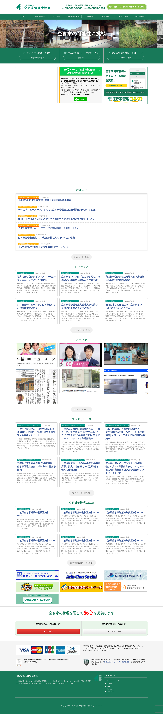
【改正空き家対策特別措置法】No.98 (124, 512)
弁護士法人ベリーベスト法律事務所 (116, 662)
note (109, 686)
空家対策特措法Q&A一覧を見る (81, 563)
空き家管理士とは (37, 58)
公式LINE (110, 692)
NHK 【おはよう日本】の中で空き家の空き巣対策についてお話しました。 (56, 218)
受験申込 (90, 16)
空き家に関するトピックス (27, 235)
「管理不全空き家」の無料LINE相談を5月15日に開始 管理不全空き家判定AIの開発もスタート (36, 432)
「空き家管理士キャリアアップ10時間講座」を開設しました (48, 228)
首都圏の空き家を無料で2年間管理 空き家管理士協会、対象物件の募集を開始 (36, 466)
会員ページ (106, 16)
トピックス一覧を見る (81, 330)
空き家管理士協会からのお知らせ (29, 197)
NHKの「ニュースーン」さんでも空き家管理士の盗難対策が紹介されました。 (58, 209)
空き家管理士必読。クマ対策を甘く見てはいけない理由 (46, 237)
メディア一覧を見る (81, 409)
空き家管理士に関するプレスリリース (29, 425)
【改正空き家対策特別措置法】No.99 (80, 512)
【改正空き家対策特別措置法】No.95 (124, 540)
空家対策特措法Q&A (73, 16)
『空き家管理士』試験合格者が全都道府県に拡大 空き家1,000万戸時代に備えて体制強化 (80, 466)
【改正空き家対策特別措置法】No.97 (36, 540)
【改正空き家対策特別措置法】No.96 (80, 540)
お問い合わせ (139, 16)
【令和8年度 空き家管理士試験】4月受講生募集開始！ (45, 200)
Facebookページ (113, 681)
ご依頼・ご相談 (122, 16)
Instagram (111, 689)
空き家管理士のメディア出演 (27, 206)
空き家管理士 (40, 16)
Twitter (109, 683)
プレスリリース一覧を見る (82, 493)
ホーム (23, 16)
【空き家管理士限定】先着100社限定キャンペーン (43, 246)
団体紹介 (56, 16)
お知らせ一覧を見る (81, 257)
